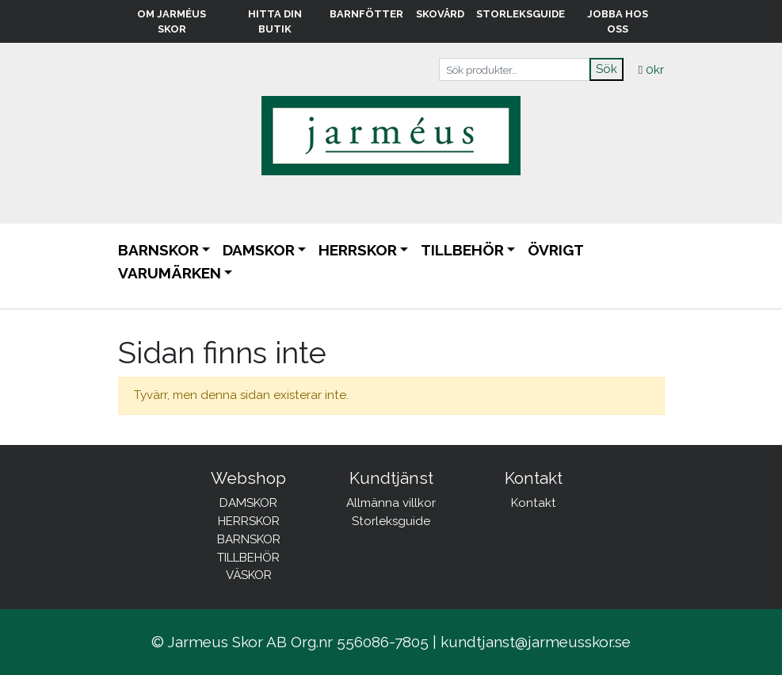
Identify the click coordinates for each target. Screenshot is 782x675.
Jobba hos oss (617, 21)
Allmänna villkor (391, 503)
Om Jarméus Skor (171, 21)
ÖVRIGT (556, 250)
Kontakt (533, 503)
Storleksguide (520, 14)
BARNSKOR (158, 250)
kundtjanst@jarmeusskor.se (536, 641)
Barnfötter (366, 14)
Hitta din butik (275, 21)
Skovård (440, 14)
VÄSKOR (249, 575)
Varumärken (169, 273)
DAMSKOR (259, 250)
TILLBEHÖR (462, 250)
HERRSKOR (358, 250)
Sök (606, 69)
